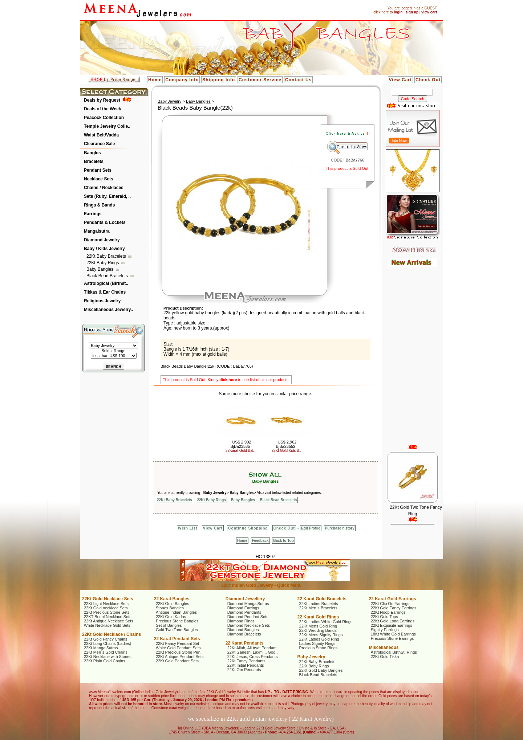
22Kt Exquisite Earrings (391, 625)
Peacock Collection (104, 117)
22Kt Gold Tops (384, 616)
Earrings (93, 213)
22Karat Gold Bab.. (241, 451)
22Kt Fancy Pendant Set (177, 643)
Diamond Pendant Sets (247, 616)
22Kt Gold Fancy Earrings (394, 608)
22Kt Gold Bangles (172, 603)
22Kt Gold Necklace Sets (107, 598)
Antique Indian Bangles (176, 612)
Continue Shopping (248, 528)
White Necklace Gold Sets (107, 625)
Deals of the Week (102, 108)
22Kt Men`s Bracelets (318, 608)
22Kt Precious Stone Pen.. (179, 652)
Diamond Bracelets (244, 634)
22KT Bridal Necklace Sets (107, 616)
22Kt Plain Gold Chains (104, 661)
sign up (411, 12)
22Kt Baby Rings (103, 262)
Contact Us (298, 79)
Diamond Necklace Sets (248, 625)
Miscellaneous (384, 647)
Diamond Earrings (243, 608)
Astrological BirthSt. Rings (394, 652)
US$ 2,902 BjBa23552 (286, 444)
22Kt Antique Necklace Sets (108, 621)
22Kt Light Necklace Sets (106, 603)
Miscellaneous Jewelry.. (108, 309)
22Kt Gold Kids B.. (286, 451)
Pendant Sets (98, 170)
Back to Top (283, 541)
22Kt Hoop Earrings (388, 612)
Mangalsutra (97, 231)
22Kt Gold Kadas (171, 616)
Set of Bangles (169, 625)
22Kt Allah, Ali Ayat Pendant (252, 648)
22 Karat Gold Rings (318, 617)
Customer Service (260, 79)
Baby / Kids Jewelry (104, 248)
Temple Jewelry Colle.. (107, 126)
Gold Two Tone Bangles (177, 629)
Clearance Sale (99, 143)
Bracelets (94, 161)
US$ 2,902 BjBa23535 (240, 444)
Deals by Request (102, 100)
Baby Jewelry (169, 101)
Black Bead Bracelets (107, 275)
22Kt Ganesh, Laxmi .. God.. (252, 652)
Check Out (428, 79)
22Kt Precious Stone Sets (106, 612)
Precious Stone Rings (318, 648)
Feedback (260, 541)
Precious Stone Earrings (392, 638)
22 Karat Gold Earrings (392, 598)
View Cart (400, 79)
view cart (429, 12)
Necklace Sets (98, 178)
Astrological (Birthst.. (106, 283)
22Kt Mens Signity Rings (321, 635)
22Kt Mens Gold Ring (318, 626)
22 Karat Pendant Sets (177, 638)
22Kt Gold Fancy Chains (105, 639)
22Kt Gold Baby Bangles (321, 670)
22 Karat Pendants (245, 643)
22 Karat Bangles (171, 598)
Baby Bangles (100, 269)
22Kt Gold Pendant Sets (177, 661)
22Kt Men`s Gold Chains (105, 652)
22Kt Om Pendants (244, 669)
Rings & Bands (99, 205)
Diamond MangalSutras (248, 603)
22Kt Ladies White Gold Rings (326, 622)
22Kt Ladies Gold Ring (319, 639)
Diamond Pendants (244, 612)
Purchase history (339, 528)
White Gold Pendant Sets (178, 648)
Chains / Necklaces (103, 187)
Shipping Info (218, 79)
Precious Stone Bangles (177, 621)
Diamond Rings (241, 621)
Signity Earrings (385, 629)
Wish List (187, 528)
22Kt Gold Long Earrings (392, 621)
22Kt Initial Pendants (245, 665)
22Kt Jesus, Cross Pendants (252, 656)
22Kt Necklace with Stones (107, 656)
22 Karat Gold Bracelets (321, 598)
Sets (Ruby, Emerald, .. (107, 196)
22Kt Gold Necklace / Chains (111, 634)
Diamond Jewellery (245, 598)
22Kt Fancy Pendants (246, 661)
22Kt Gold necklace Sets (105, 608)
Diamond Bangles (243, 629)
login (398, 12)
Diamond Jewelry (102, 239)
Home (155, 79)
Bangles (92, 152)
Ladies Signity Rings (317, 643)
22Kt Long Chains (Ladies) (107, 643)
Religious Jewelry (102, 300)
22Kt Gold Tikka (385, 656)
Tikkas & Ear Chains (105, 292)
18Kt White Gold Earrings (393, 634)
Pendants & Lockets (105, 222)
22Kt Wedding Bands (318, 630)
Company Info (182, 79)
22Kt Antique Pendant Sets (180, 656)
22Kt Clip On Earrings (390, 603)
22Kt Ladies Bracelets (318, 603)
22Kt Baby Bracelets (106, 256)
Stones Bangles (170, 608)
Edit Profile (310, 528)
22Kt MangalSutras (101, 648)
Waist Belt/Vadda (101, 135)
